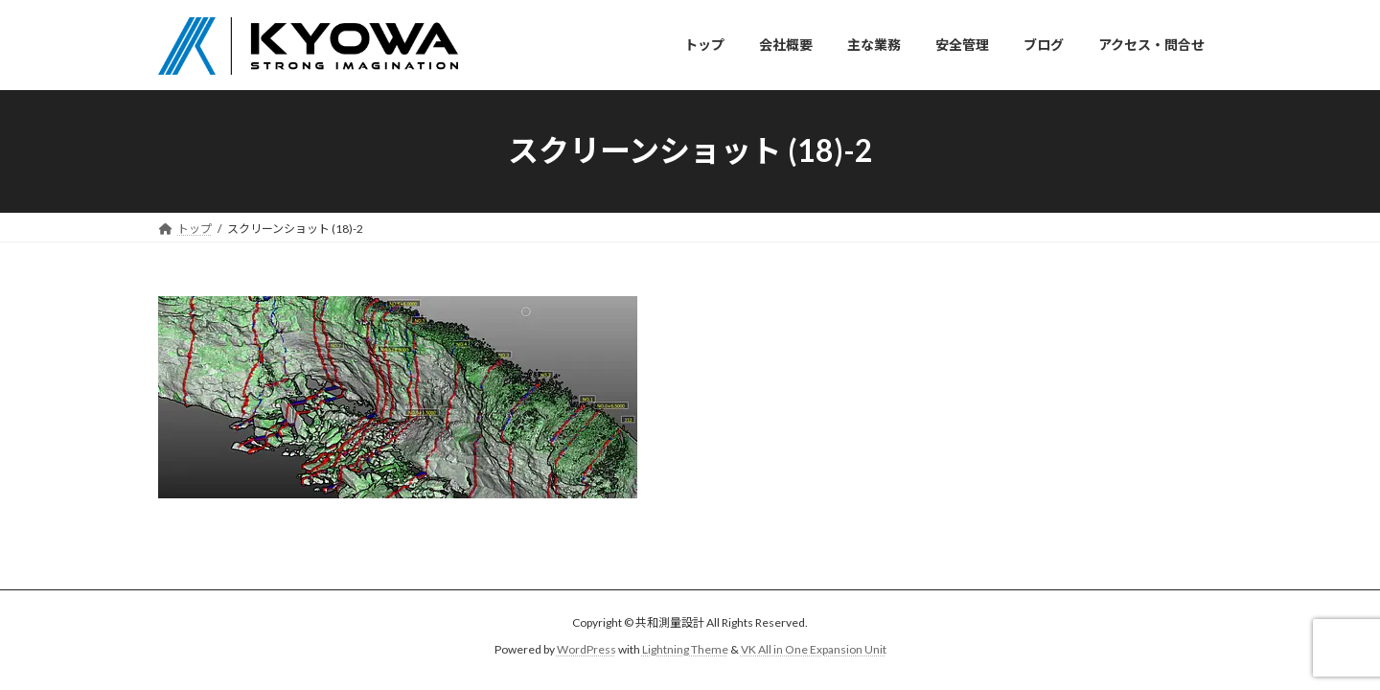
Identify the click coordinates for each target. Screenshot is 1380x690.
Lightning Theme (685, 649)
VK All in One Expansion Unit (813, 649)
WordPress (586, 649)
